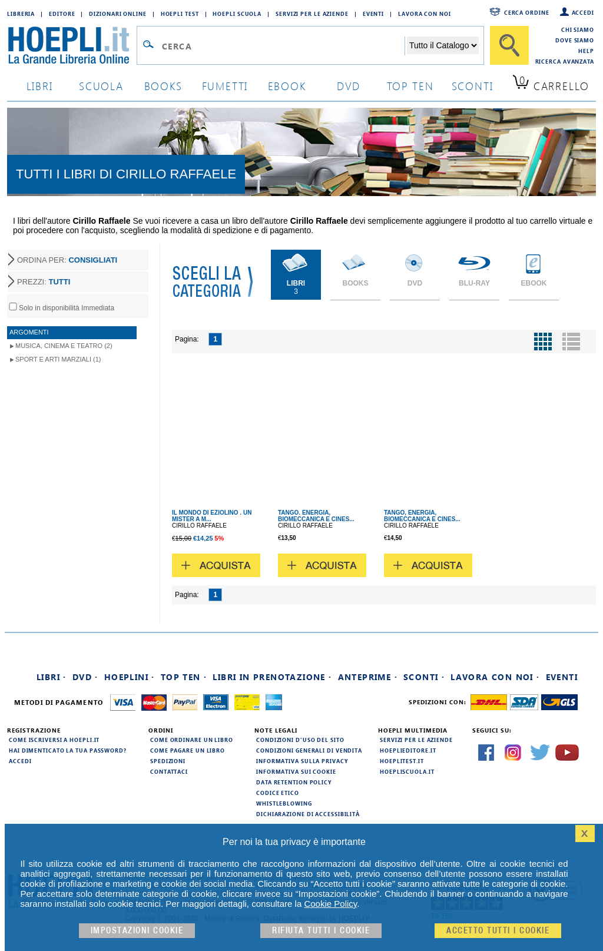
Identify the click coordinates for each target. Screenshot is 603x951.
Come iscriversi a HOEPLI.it (54, 739)
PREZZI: (43, 281)
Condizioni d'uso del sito (300, 739)
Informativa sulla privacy (302, 760)
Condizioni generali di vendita (309, 750)
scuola (101, 85)
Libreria (21, 13)
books (163, 85)
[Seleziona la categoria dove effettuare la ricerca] (443, 45)
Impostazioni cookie (137, 930)
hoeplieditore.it (408, 750)
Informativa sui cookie (296, 771)
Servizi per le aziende (312, 13)
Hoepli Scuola (237, 13)
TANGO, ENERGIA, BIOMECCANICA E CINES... (422, 515)
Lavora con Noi (424, 13)
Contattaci (169, 771)
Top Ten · (184, 676)
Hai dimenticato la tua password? (68, 750)
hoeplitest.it (402, 760)
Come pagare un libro (187, 750)
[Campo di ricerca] (283, 46)
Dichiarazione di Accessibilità (308, 813)
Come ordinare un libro (191, 739)
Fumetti (225, 85)
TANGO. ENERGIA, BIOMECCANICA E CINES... (316, 515)
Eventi (373, 13)
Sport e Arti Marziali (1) (58, 359)
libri (39, 85)
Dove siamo (574, 40)
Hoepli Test (180, 13)
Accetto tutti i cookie (497, 930)
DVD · (85, 676)
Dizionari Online (117, 13)
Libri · (52, 676)
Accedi (583, 12)
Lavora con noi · (494, 676)
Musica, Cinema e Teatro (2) (63, 345)
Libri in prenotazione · (272, 676)
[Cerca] (509, 45)
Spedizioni (167, 760)
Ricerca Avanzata (564, 61)
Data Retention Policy (294, 782)
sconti (472, 85)
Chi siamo (577, 29)
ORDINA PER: (67, 260)
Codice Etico (277, 792)
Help (586, 50)
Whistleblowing (284, 803)
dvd (348, 85)
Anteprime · (367, 676)
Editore (62, 13)
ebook (287, 85)
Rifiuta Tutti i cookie (321, 930)
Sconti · (424, 676)
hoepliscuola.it (407, 771)
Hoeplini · (129, 676)
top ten (410, 85)
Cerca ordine (526, 12)
